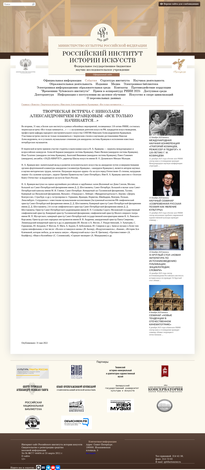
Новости (35, 104)
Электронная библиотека (141, 84)
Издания (102, 84)
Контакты (121, 87)
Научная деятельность (148, 80)
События (91, 80)
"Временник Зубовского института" (65, 91)
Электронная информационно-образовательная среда (74, 87)
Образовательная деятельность (70, 84)
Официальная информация (62, 80)
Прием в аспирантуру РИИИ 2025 (116, 91)
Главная (25, 104)
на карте (90, 453)
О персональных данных (104, 98)
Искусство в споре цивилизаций (151, 94)
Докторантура (44, 94)
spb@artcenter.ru (172, 461)
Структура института (115, 80)
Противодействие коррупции (151, 87)
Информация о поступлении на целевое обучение (91, 94)
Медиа (115, 84)
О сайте (25, 456)
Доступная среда (155, 91)
